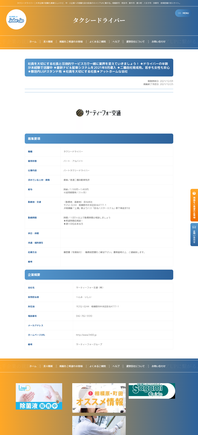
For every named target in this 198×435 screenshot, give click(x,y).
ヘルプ (116, 41)
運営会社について (137, 41)
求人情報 (45, 41)
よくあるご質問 (97, 41)
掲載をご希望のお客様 (69, 41)
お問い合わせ (161, 41)
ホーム (30, 41)
